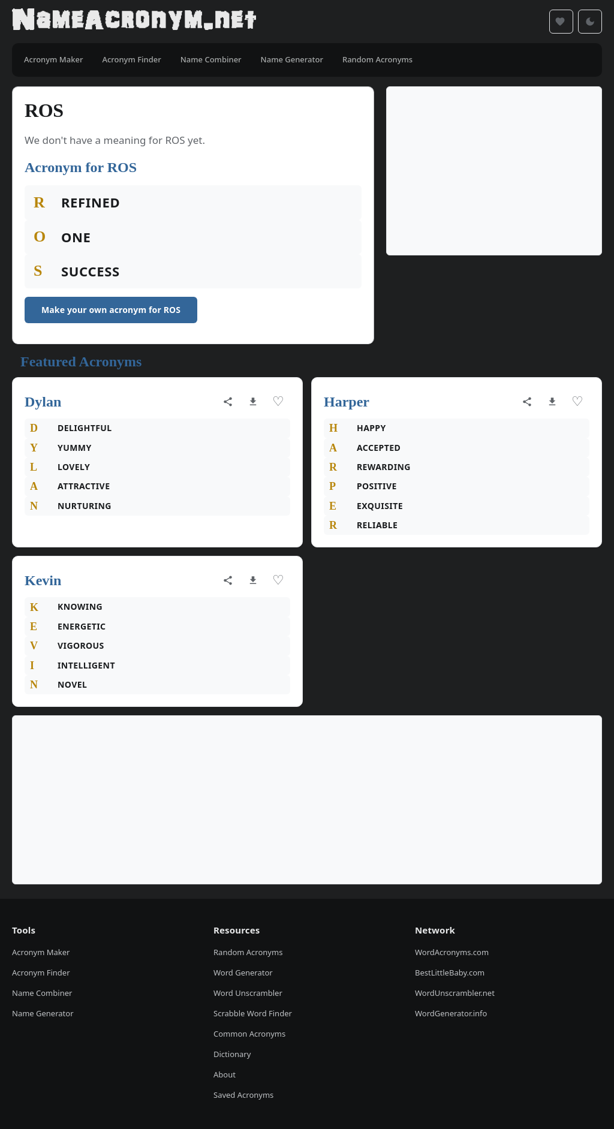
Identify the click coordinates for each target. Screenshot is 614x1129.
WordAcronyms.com (452, 952)
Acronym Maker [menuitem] (53, 59)
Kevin (43, 580)
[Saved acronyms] (561, 22)
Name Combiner (42, 993)
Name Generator (43, 1013)
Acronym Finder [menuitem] (131, 59)
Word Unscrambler (247, 993)
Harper (346, 402)
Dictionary (232, 1054)
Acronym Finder (41, 972)
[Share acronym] (228, 402)
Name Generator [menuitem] (292, 59)
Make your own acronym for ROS (110, 309)
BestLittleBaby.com (449, 972)
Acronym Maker (41, 952)
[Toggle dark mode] (590, 22)
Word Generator (243, 972)
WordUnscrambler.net (455, 993)
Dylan (43, 402)
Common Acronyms (249, 1033)
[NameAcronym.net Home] (134, 21)
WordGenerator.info (451, 1013)
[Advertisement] (494, 171)
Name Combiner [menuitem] (211, 59)
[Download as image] (253, 402)
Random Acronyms (247, 952)
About (224, 1074)
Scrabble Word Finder (252, 1013)
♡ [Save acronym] (278, 401)
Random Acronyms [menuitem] (377, 59)
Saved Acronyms (243, 1094)
